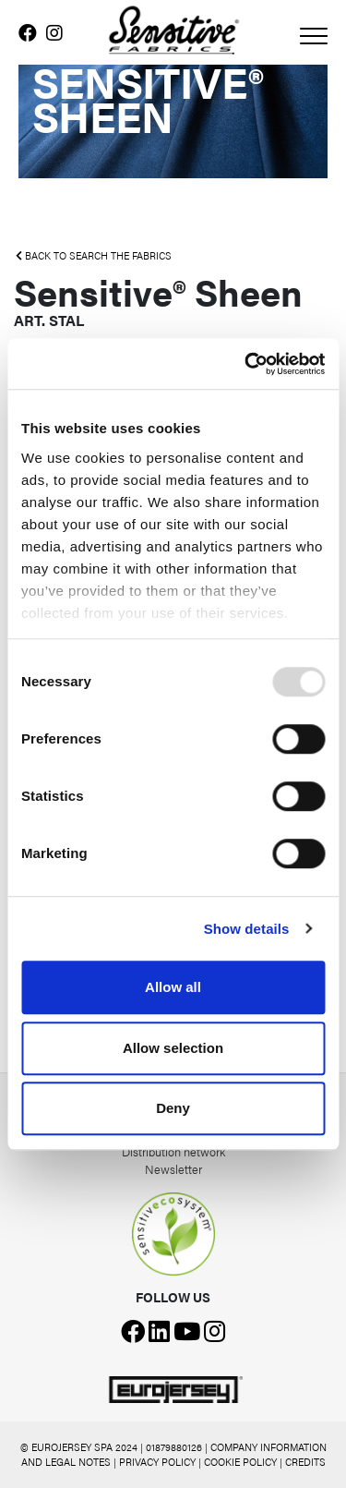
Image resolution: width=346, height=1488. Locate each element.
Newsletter (173, 1169)
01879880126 (174, 1447)
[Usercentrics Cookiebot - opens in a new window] (246, 364)
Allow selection (173, 1048)
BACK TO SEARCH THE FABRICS (94, 255)
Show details (247, 929)
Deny (173, 1108)
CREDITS (305, 1462)
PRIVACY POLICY (157, 1462)
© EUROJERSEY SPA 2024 (78, 1447)
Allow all (173, 987)
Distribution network (173, 1151)
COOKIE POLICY (240, 1462)
